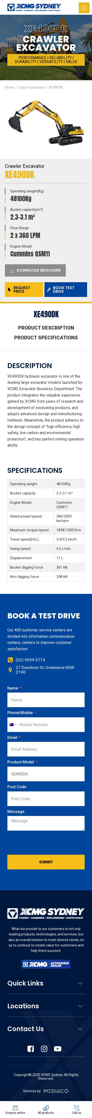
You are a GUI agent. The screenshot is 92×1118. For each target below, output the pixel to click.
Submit (46, 862)
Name (12, 688)
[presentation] (44, 842)
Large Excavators (31, 87)
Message (15, 811)
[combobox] (13, 725)
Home (9, 87)
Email (12, 737)
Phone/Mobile (20, 712)
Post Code (16, 787)
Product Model (21, 762)
